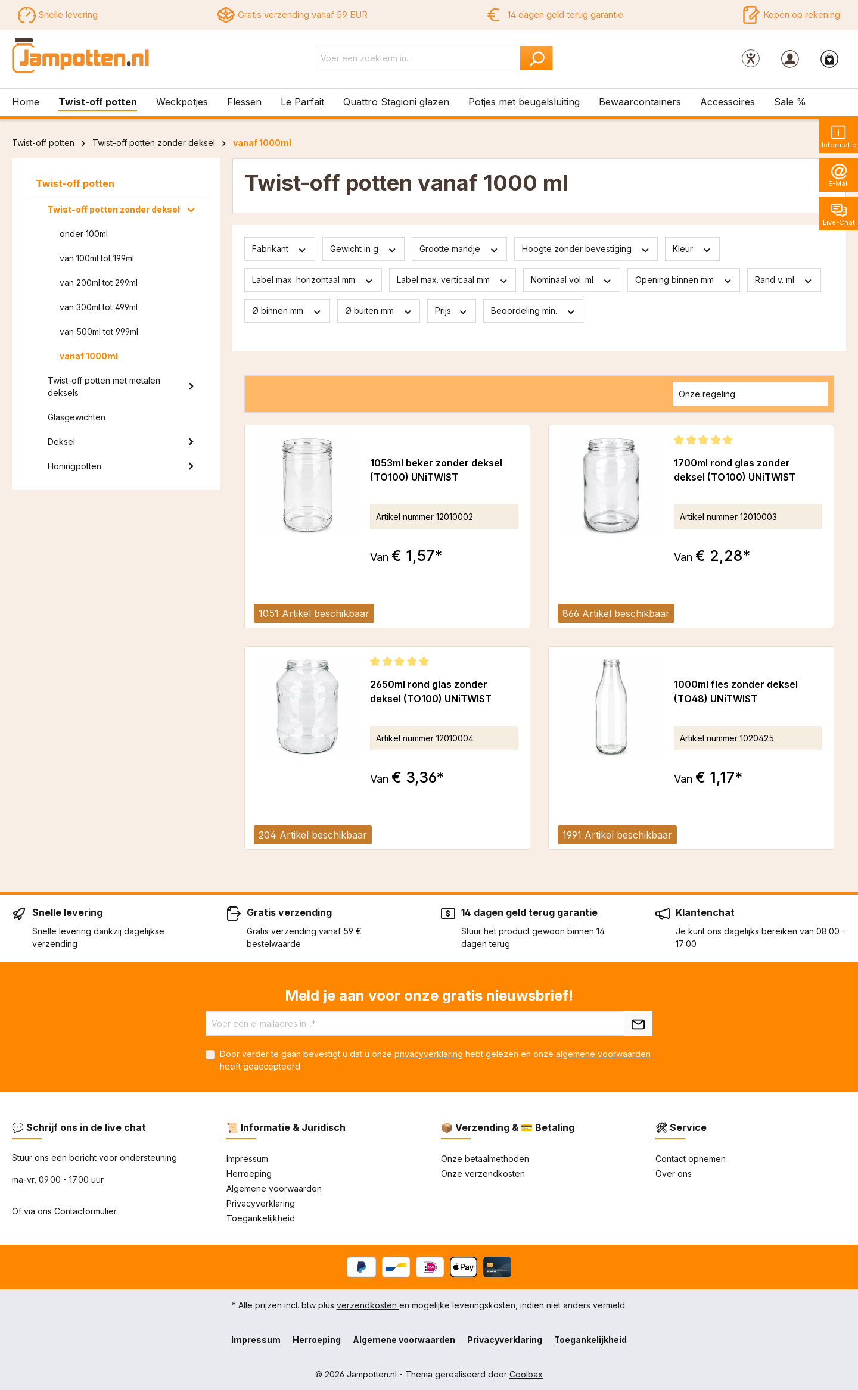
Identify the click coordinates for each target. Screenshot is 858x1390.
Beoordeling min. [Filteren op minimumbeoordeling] (533, 311)
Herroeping (249, 1173)
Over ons (673, 1173)
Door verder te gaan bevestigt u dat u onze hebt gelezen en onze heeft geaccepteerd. (435, 1060)
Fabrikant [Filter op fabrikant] (279, 249)
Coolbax (526, 1374)
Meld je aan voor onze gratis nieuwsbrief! (429, 995)
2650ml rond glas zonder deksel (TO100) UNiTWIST (431, 691)
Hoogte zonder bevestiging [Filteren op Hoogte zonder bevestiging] (586, 249)
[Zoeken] (536, 58)
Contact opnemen (690, 1159)
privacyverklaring (428, 1054)
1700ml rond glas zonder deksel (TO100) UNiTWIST (734, 470)
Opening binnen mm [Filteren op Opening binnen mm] (684, 280)
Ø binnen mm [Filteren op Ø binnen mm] (287, 311)
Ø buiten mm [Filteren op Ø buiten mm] (379, 311)
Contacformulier (85, 1211)
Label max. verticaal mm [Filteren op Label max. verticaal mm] (453, 280)
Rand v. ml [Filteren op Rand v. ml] (784, 280)
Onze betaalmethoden (485, 1159)
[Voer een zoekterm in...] (418, 58)
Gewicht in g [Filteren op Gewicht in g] (363, 249)
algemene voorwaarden (603, 1054)
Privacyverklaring (260, 1203)
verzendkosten (368, 1305)
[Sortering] (750, 394)
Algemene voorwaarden (274, 1188)
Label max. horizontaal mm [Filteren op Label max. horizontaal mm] (313, 280)
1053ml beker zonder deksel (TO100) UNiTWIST (436, 470)
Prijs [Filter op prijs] (451, 311)
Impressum (247, 1159)
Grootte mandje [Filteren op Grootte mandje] (459, 249)
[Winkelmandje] (829, 58)
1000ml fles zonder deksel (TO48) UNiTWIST (736, 691)
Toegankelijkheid (260, 1218)
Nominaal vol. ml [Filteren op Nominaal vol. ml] (572, 280)
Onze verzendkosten (483, 1173)
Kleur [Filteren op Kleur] (692, 249)
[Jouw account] (790, 58)
